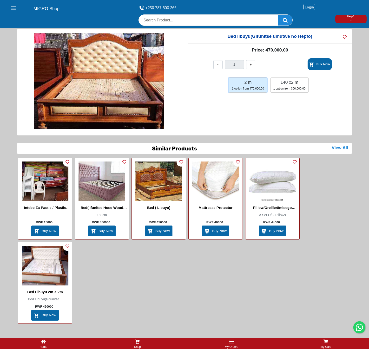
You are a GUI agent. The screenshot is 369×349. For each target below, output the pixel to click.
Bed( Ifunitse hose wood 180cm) (101, 208)
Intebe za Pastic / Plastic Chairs (45, 208)
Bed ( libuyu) (158, 208)
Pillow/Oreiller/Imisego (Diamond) (272, 208)
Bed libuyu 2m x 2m (45, 292)
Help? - (351, 18)
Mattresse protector (216, 208)
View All (340, 147)
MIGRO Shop (46, 8)
